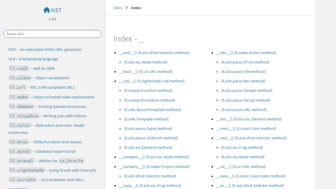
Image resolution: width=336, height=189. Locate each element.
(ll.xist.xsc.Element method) (148, 147)
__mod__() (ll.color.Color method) (246, 128)
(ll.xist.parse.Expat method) (148, 128)
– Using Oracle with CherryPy (52, 170)
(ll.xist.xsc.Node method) (145, 62)
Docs (118, 7)
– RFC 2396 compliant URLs (41, 87)
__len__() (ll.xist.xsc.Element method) (249, 119)
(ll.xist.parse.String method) (245, 100)
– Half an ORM (31, 68)
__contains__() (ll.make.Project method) (154, 166)
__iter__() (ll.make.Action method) (246, 52)
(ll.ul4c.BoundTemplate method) (152, 109)
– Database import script (42, 151)
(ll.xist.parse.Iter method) (243, 80)
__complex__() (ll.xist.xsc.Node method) (154, 156)
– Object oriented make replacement (51, 97)
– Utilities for (46, 161)
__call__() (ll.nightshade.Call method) (152, 80)
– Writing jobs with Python (47, 116)
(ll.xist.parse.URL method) (244, 109)
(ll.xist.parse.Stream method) (246, 90)
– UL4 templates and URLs (45, 179)
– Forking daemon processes (47, 106)
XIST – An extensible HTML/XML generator (45, 49)
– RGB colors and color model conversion (46, 128)
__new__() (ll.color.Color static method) (251, 175)
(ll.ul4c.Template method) (146, 119)
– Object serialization (39, 78)
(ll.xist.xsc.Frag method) (242, 147)
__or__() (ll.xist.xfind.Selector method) (250, 185)
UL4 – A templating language (33, 58)
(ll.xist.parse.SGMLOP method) (151, 137)
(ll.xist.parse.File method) (243, 71)
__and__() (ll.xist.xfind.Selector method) (154, 52)
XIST (52, 10)
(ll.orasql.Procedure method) (149, 100)
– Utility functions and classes (45, 142)
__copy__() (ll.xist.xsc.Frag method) (150, 185)
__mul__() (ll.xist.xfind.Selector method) (251, 137)
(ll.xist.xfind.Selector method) (150, 175)
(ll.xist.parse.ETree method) (245, 62)
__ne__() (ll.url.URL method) (241, 166)
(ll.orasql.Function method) (148, 90)
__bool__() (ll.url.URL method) (145, 71)
